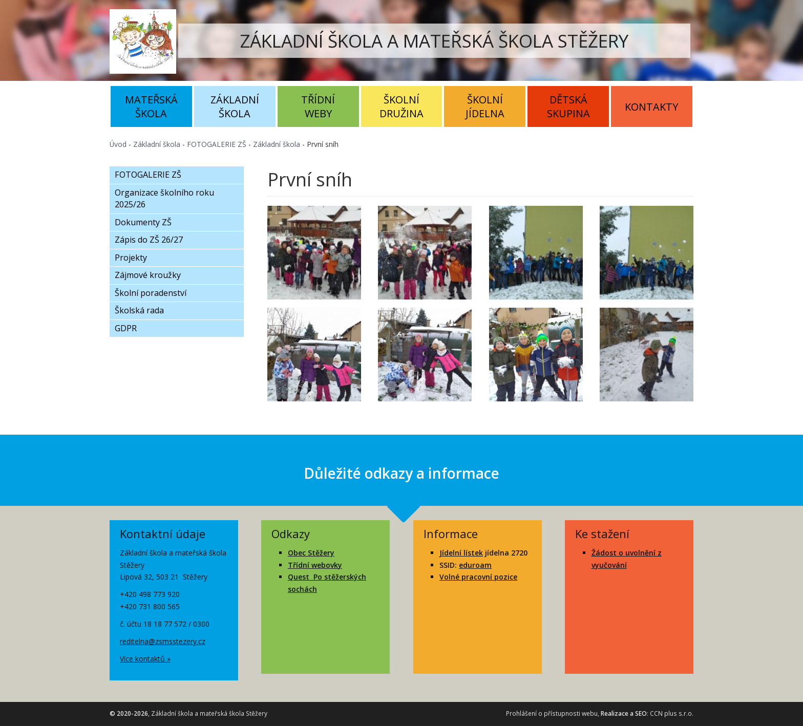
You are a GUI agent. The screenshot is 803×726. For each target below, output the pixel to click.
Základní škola (234, 106)
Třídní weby (318, 106)
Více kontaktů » (145, 659)
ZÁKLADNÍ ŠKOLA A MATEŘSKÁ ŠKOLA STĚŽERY (434, 41)
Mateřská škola (151, 106)
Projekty (131, 257)
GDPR (126, 328)
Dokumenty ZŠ (143, 222)
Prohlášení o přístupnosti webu (552, 713)
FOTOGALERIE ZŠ (216, 144)
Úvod (118, 144)
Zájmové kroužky (148, 275)
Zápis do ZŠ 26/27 (149, 239)
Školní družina (401, 106)
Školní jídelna (485, 106)
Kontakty (651, 107)
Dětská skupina (568, 106)
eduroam (475, 565)
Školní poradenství (150, 292)
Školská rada (139, 310)
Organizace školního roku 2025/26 (164, 198)
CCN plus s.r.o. (671, 713)
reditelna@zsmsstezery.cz (162, 641)
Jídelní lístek (461, 553)
